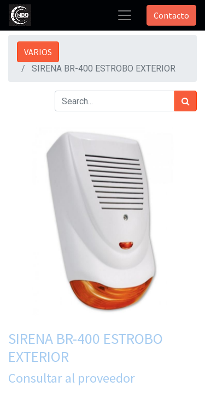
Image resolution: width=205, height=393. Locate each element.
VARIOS (38, 51)
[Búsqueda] (185, 101)
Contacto (171, 15)
